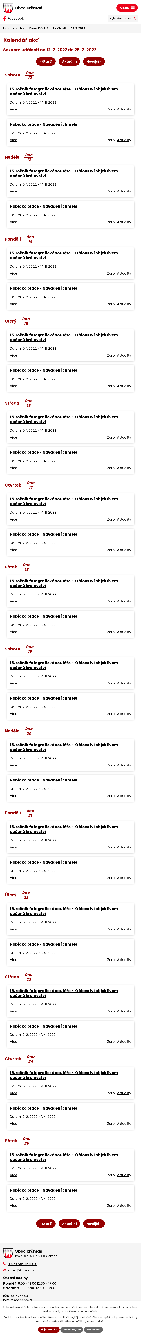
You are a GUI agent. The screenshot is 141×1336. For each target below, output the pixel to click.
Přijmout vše (47, 1329)
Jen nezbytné (72, 1329)
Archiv (20, 28)
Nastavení (94, 1329)
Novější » (95, 62)
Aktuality (124, 110)
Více (13, 110)
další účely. (91, 1311)
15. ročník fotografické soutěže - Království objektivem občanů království (64, 92)
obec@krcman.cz (22, 1271)
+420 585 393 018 (22, 1265)
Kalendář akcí (38, 28)
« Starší (44, 62)
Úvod (6, 28)
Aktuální (69, 62)
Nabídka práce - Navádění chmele (43, 125)
